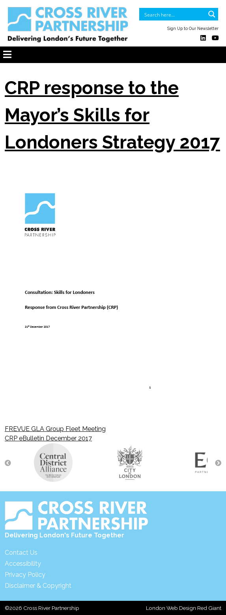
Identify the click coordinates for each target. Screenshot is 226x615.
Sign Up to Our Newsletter (193, 28)
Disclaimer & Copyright (38, 585)
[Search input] (173, 14)
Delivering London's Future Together (76, 520)
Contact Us (21, 552)
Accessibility (23, 563)
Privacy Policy (25, 574)
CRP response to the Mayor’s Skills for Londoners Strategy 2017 (112, 115)
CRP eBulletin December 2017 (48, 438)
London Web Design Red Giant (183, 608)
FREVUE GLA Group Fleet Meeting (55, 429)
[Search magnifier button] (211, 14)
